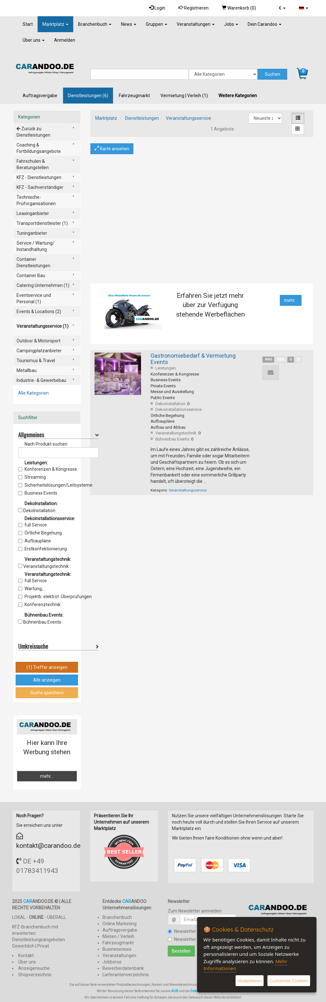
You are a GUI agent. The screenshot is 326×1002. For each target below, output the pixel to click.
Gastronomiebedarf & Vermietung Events (193, 358)
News (128, 24)
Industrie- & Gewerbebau (41, 380)
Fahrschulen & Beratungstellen (33, 164)
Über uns (34, 40)
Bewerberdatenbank (123, 968)
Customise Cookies (288, 981)
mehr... (290, 300)
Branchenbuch (94, 24)
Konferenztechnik (39, 604)
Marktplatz (55, 24)
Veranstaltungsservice (188, 118)
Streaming (32, 477)
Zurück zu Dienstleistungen (33, 132)
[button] (282, 8)
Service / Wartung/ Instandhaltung (35, 246)
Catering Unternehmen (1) (43, 285)
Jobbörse (112, 961)
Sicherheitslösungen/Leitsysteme (55, 485)
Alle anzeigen (46, 680)
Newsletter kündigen (192, 939)
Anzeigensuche (34, 968)
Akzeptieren (249, 981)
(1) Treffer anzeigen (46, 667)
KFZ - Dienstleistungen (39, 177)
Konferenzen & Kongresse (47, 469)
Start (28, 24)
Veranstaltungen (196, 24)
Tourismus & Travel (36, 360)
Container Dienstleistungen (33, 262)
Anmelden (64, 40)
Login (157, 8)
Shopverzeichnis (35, 974)
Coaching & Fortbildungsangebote (39, 148)
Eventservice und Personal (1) (34, 298)
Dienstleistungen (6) (88, 95)
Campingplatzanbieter (39, 350)
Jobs (231, 24)
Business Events (37, 493)
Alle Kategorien (33, 393)
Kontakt (26, 955)
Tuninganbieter (32, 233)
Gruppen (156, 24)
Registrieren (194, 8)
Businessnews (117, 949)
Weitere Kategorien (237, 95)
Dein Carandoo (264, 24)
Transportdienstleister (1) (42, 223)
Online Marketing (120, 923)
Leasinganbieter (33, 213)
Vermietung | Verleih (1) (184, 95)
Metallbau (27, 370)
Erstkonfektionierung (42, 548)
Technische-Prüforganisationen (36, 200)
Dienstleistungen (142, 118)
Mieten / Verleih (118, 936)
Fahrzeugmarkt (134, 95)
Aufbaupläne (34, 540)
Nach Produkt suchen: (46, 444)
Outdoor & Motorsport (38, 340)
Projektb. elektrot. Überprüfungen (55, 596)
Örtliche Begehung (40, 532)
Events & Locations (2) (39, 311)
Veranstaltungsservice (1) (42, 326)
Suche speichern (47, 692)
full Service (32, 524)
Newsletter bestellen (192, 931)
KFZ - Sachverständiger (40, 187)
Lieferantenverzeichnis (126, 974)
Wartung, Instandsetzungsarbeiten (46, 589)
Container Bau (31, 275)
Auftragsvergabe (40, 95)
